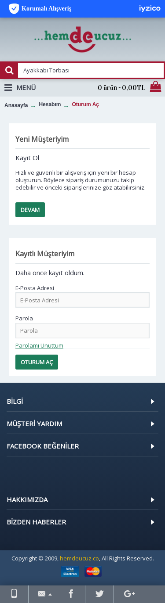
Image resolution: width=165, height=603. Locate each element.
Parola (24, 318)
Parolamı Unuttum (39, 345)
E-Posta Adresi (34, 288)
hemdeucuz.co (79, 558)
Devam (30, 210)
